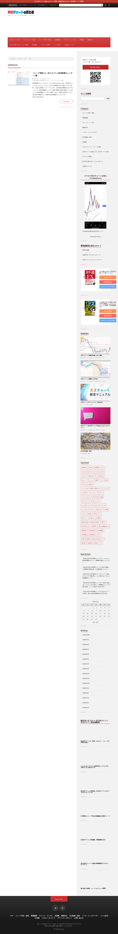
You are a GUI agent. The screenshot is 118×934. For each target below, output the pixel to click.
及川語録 (34, 45)
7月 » (97, 622)
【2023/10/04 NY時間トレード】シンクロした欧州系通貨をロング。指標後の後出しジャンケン (96, 560)
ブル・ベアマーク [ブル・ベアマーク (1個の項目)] (98, 492)
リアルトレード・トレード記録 (91, 147)
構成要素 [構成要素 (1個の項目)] (100, 530)
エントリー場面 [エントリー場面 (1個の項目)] (93, 480)
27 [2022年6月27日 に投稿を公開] (83, 619)
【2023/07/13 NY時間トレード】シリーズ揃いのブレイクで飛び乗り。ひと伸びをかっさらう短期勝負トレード (96, 576)
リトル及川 (57, 45)
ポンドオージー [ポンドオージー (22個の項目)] (86, 501)
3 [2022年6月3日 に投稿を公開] (100, 607)
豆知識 (82, 40)
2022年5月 (85, 707)
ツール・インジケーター (89, 132)
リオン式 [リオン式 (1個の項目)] (103, 505)
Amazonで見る (108, 277)
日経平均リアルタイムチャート (91, 255)
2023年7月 (85, 639)
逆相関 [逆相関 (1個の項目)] (90, 543)
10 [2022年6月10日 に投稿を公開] (100, 610)
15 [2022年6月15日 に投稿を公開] (92, 613)
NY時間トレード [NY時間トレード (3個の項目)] (99, 467)
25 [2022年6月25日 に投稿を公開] (104, 616)
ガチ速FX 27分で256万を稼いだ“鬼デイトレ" (107, 272)
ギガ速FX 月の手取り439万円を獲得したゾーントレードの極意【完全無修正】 (107, 304)
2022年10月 (86, 683)
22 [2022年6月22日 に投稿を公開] (92, 616)
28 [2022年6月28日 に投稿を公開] (87, 619)
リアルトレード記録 (29, 40)
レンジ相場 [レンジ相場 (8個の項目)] (105, 509)
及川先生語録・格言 (86, 451)
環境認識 (57, 40)
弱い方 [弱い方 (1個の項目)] (103, 522)
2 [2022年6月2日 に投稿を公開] (96, 607)
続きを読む (67, 101)
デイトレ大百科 (45, 45)
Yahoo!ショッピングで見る (108, 286)
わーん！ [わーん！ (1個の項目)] (84, 480)
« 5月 (93, 622)
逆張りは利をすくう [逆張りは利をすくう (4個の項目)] (97, 539)
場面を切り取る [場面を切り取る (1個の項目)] (95, 522)
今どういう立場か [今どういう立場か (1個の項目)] (86, 513)
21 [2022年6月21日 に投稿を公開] (87, 616)
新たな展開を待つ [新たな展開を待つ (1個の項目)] (104, 526)
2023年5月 (85, 649)
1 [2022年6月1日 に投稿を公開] (92, 607)
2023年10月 (86, 635)
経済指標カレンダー (44, 80)
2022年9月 (85, 688)
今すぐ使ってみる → (95, 67)
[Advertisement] (76, 22)
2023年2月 (85, 664)
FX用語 (37, 918)
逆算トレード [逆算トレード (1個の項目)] (98, 543)
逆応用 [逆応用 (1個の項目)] (83, 543)
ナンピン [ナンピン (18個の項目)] (106, 488)
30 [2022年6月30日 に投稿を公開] (96, 619)
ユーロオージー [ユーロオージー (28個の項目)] (86, 505)
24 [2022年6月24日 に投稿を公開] (100, 616)
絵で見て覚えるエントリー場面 (19, 45)
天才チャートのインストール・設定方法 (91, 402)
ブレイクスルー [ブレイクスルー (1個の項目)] (86, 497)
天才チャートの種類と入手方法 (89, 379)
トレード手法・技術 (45, 40)
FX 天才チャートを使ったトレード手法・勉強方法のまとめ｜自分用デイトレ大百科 (59, 1)
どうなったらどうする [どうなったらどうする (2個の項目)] (98, 472)
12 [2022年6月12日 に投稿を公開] (109, 610)
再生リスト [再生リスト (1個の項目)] (97, 513)
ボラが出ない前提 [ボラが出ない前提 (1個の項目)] (98, 497)
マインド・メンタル (70, 40)
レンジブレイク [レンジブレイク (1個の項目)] (86, 509)
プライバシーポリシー (64, 918)
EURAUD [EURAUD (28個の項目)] (84, 467)
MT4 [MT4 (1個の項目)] (90, 467)
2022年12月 (86, 673)
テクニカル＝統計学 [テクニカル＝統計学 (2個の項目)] (87, 484)
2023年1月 (85, 669)
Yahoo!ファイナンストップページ (92, 259)
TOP (11, 916)
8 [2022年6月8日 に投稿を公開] (92, 610)
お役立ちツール (69, 45)
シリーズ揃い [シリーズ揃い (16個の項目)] (104, 480)
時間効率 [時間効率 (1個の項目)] (84, 530)
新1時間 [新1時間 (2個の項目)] (94, 526)
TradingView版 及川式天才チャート (92, 231)
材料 (62, 80)
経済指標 (36, 80)
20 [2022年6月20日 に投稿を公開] (83, 616)
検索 (108, 98)
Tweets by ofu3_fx (95, 236)
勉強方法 (90, 40)
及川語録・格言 (87, 137)
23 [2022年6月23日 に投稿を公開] (96, 616)
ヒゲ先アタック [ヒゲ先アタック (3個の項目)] (86, 492)
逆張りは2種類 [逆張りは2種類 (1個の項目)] (86, 539)
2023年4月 (85, 654)
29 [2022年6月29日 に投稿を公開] (92, 619)
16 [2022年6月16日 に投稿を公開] (96, 613)
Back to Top (59, 899)
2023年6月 (85, 644)
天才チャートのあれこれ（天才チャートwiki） (96, 151)
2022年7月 (85, 698)
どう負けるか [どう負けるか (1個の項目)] (100, 476)
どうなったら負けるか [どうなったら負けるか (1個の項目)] (88, 476)
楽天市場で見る (108, 282)
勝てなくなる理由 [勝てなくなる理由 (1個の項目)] (95, 518)
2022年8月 (85, 693)
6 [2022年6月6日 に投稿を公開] (83, 610)
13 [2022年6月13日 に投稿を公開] (83, 613)
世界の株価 (85, 250)
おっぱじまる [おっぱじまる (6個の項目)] (85, 472)
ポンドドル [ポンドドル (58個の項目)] (96, 501)
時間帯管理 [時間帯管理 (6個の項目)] (92, 530)
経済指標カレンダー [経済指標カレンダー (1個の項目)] (94, 534)
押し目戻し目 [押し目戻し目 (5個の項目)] (85, 526)
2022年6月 (85, 702)
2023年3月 (85, 659)
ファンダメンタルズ (55, 80)
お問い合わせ (78, 918)
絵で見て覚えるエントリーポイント (92, 161)
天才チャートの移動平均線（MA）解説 (91, 355)
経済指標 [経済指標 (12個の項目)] (84, 534)
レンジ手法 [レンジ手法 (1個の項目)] (96, 509)
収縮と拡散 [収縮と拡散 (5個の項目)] (85, 522)
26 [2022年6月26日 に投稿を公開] (109, 616)
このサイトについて (48, 918)
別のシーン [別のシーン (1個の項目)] (85, 518)
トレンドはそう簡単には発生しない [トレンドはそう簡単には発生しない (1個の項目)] (91, 488)
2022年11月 (86, 678)
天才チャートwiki (15, 40)
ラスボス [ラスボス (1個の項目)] (95, 505)
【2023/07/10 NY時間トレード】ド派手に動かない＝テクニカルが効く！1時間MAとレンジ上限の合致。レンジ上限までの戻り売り (96, 584)
